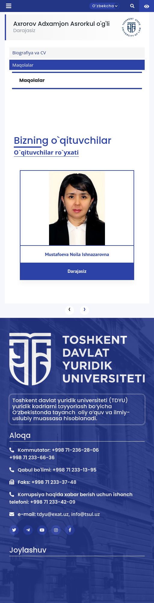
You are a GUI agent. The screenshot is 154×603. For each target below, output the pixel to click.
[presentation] (69, 310)
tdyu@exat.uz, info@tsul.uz (68, 514)
